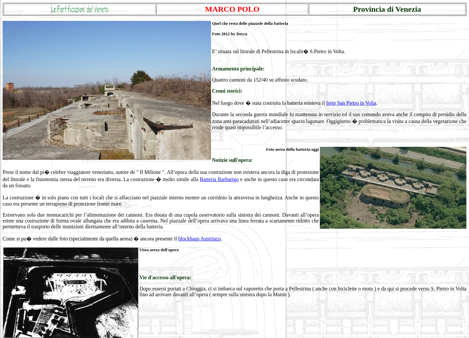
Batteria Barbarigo (219, 179)
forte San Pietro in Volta (351, 103)
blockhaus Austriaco (199, 238)
